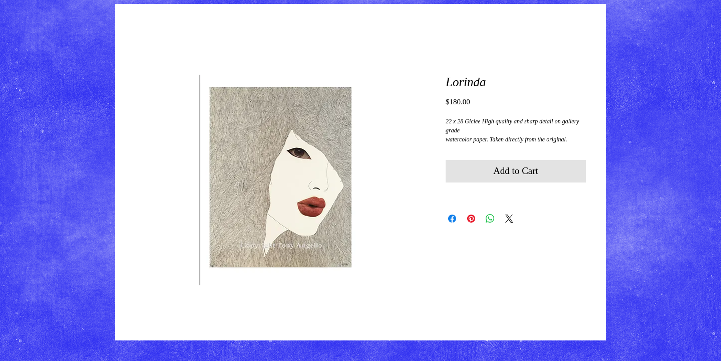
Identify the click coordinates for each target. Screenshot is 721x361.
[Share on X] (509, 219)
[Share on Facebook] (452, 219)
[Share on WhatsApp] (490, 219)
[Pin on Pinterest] (471, 219)
